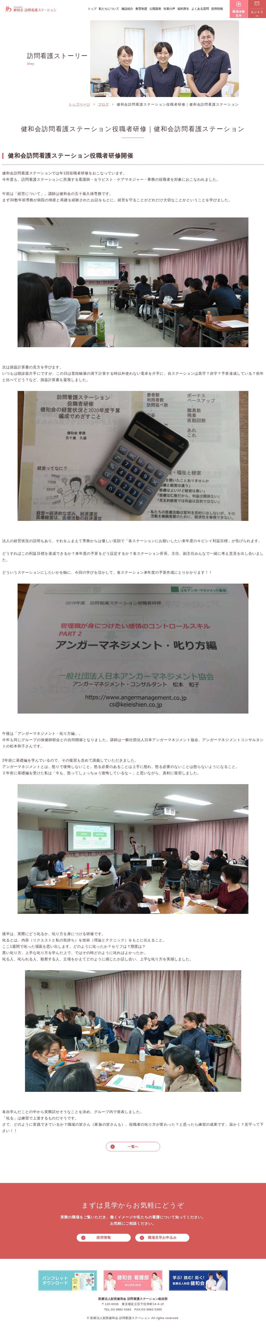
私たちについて (109, 8)
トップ (92, 8)
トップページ (79, 104)
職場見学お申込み (162, 1238)
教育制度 (141, 8)
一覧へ (133, 1147)
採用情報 (217, 8)
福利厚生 (183, 8)
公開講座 (155, 8)
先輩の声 (169, 8)
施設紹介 (127, 8)
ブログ (103, 104)
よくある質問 (200, 8)
